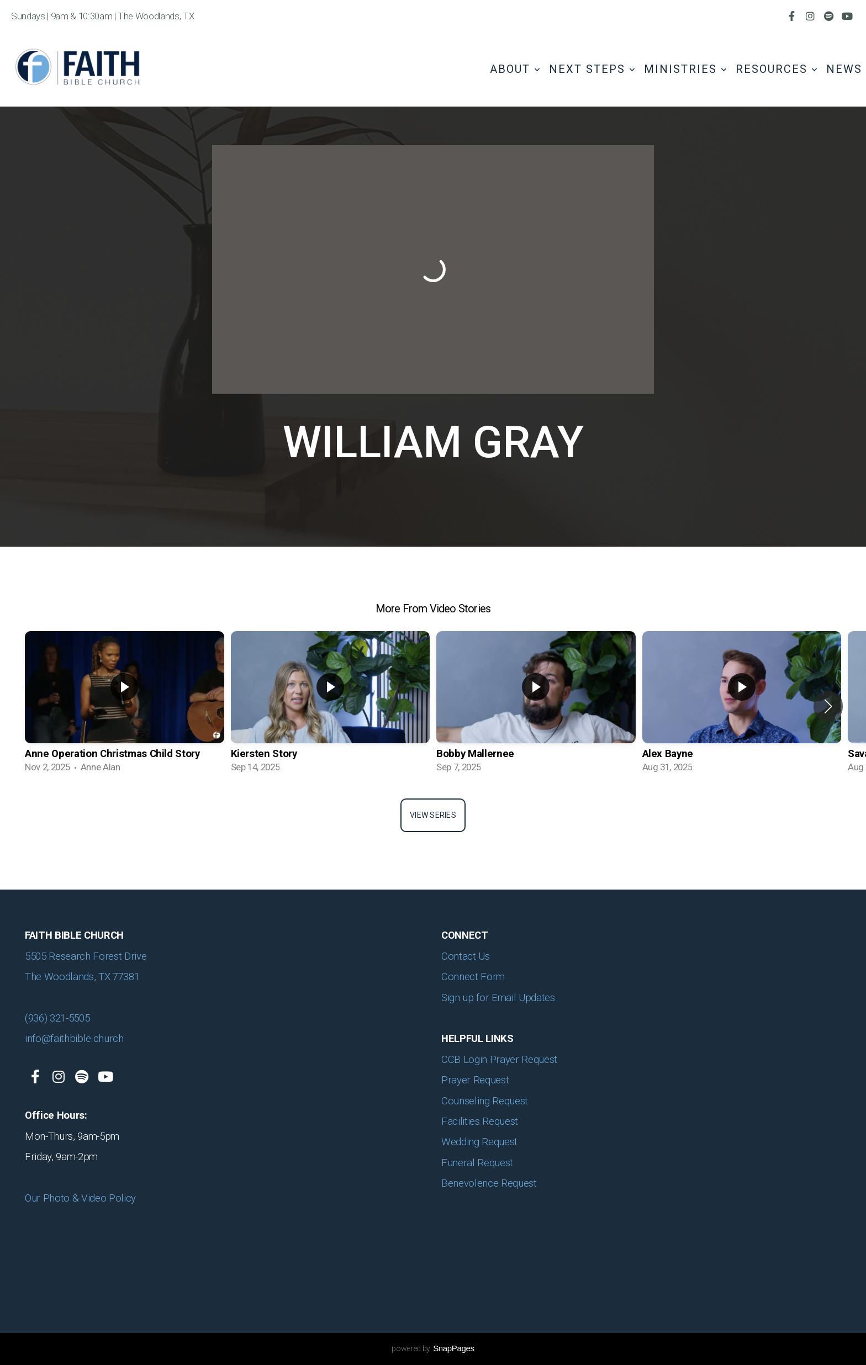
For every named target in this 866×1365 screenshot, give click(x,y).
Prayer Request (475, 1080)
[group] (124, 706)
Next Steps (592, 69)
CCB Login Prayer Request (499, 1060)
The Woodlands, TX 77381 (82, 977)
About (515, 69)
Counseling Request (484, 1101)
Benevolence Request (490, 1183)
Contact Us (465, 956)
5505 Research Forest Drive (87, 956)
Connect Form (473, 977)
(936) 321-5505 (57, 1018)
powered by (433, 1348)
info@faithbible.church (74, 1039)
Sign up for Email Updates (498, 998)
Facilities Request (479, 1121)
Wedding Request (480, 1142)
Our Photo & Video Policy (82, 1198)
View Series (433, 815)
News (844, 69)
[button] (828, 706)
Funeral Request (478, 1163)
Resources (777, 69)
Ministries (686, 69)
